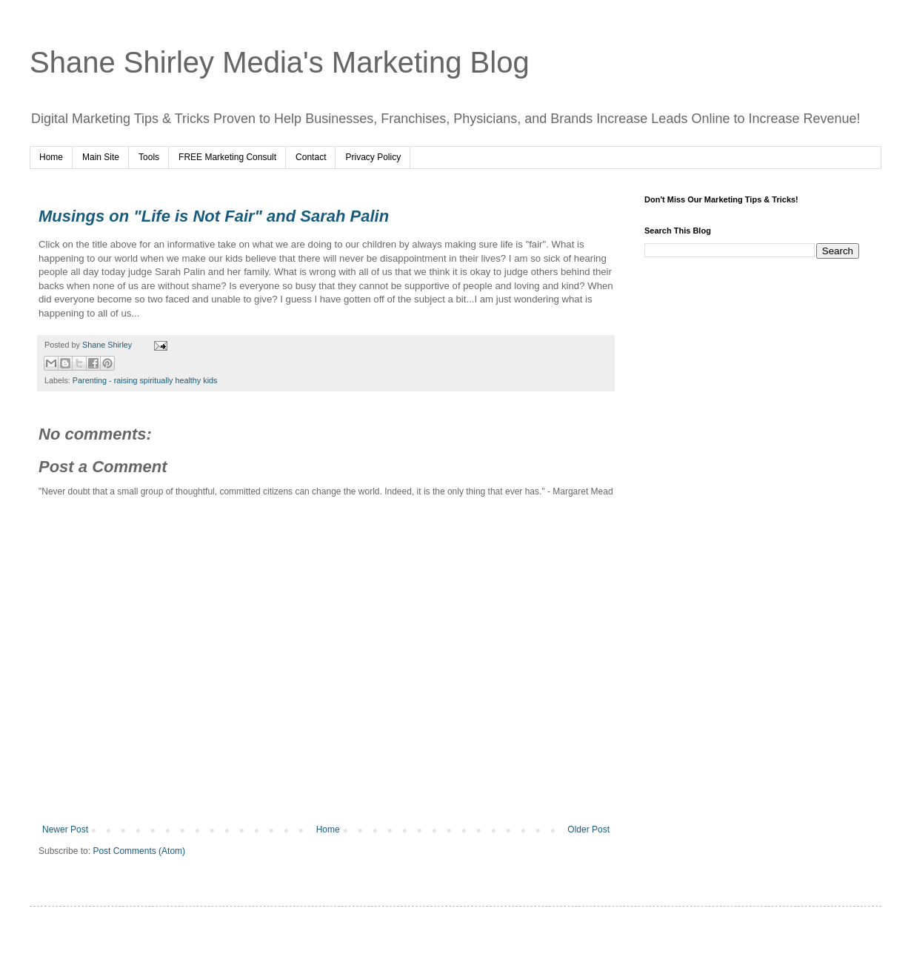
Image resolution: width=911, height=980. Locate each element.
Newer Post (65, 829)
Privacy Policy (373, 157)
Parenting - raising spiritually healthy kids (145, 380)
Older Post (588, 829)
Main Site (100, 157)
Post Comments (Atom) (139, 851)
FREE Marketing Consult (227, 157)
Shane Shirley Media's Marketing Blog (280, 62)
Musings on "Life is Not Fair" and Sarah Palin (214, 216)
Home (51, 157)
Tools (149, 157)
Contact (311, 157)
